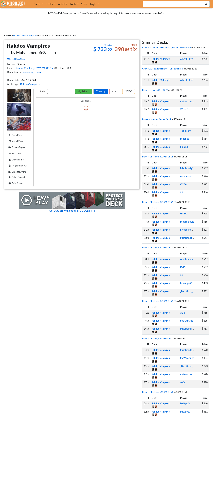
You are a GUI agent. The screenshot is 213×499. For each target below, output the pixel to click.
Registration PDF (18, 165)
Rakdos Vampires (29, 35)
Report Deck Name (16, 59)
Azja (182, 312)
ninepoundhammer (190, 229)
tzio (182, 192)
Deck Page (15, 135)
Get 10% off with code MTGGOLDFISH (72, 210)
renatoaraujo (187, 221)
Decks (49, 3)
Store (84, 3)
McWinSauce (187, 358)
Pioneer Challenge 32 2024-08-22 (157, 338)
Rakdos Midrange (161, 58)
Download (19, 159)
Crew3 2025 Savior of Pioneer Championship (162, 68)
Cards (37, 3)
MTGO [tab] (128, 91)
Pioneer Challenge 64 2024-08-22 (157, 392)
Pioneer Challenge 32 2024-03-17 (34, 67)
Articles (62, 3)
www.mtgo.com (32, 71)
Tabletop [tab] (101, 91)
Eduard (184, 146)
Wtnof (184, 109)
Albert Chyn (186, 58)
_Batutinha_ (186, 291)
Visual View (15, 141)
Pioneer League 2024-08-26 (155, 90)
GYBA (183, 184)
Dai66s (184, 267)
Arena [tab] (115, 91)
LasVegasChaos (188, 283)
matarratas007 (188, 101)
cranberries (186, 176)
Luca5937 (185, 411)
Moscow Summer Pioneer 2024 (156, 119)
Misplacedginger (189, 168)
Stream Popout (16, 147)
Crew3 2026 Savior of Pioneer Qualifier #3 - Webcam (166, 47)
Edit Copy (14, 153)
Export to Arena (17, 171)
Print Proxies (15, 183)
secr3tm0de (186, 320)
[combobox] (171, 4)
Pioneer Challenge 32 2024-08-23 (157, 247)
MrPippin (185, 403)
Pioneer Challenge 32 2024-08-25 (157, 156)
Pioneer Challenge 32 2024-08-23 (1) (159, 301)
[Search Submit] (206, 4)
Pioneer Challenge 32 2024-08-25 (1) (159, 202)
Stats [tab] (42, 91)
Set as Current (16, 177)
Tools (73, 3)
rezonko (184, 138)
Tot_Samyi (185, 130)
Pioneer (16, 35)
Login (93, 3)
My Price (83, 91)
